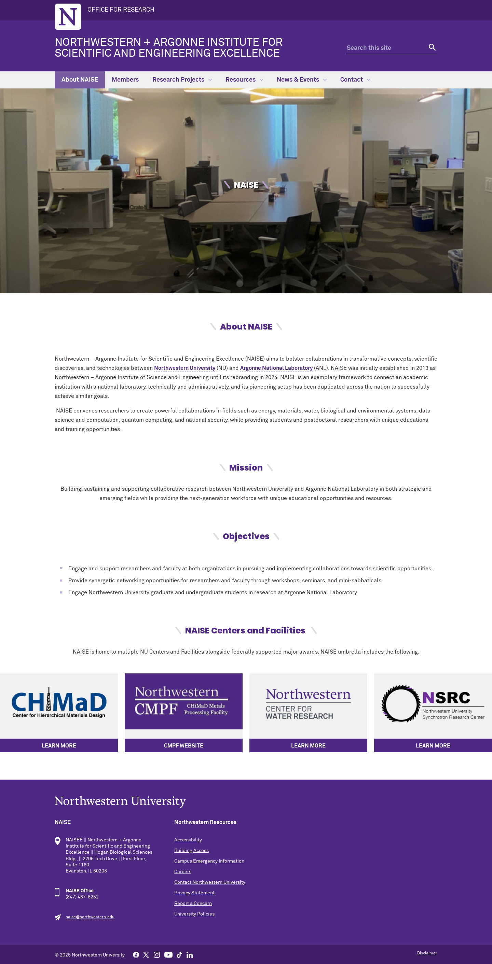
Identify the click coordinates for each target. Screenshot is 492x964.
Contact (355, 80)
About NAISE (80, 80)
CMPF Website (183, 746)
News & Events (302, 80)
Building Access (191, 850)
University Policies (194, 914)
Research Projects (182, 80)
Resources (244, 80)
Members (125, 80)
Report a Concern (193, 903)
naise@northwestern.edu (90, 917)
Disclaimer (427, 953)
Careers (182, 871)
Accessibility (188, 840)
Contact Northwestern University (209, 882)
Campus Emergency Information (209, 861)
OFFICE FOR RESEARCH (120, 10)
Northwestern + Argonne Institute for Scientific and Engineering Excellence (169, 48)
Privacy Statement (194, 893)
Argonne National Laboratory (276, 368)
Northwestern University (184, 368)
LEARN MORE (59, 746)
